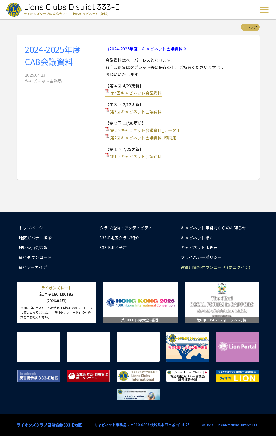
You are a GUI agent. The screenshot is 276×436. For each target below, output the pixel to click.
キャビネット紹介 (197, 238)
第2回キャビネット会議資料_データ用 (145, 130)
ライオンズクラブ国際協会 (138, 376)
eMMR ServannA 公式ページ (187, 347)
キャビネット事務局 (199, 247)
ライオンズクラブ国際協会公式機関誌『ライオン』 (237, 376)
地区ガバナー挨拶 (35, 238)
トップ (252, 27)
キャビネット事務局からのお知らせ (213, 228)
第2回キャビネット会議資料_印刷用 (143, 138)
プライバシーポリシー (201, 257)
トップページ (31, 228)
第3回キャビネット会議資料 (136, 111)
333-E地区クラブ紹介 (119, 238)
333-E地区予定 (113, 247)
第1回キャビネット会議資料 (136, 156)
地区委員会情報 (33, 247)
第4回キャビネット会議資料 (136, 93)
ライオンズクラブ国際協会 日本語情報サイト (138, 394)
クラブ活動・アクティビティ (126, 228)
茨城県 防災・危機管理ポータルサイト (88, 376)
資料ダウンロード (35, 257)
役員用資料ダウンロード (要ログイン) (215, 267)
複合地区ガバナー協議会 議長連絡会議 (187, 376)
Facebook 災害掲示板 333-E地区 (38, 376)
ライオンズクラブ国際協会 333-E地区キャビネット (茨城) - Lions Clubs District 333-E (64, 9)
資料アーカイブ (33, 267)
